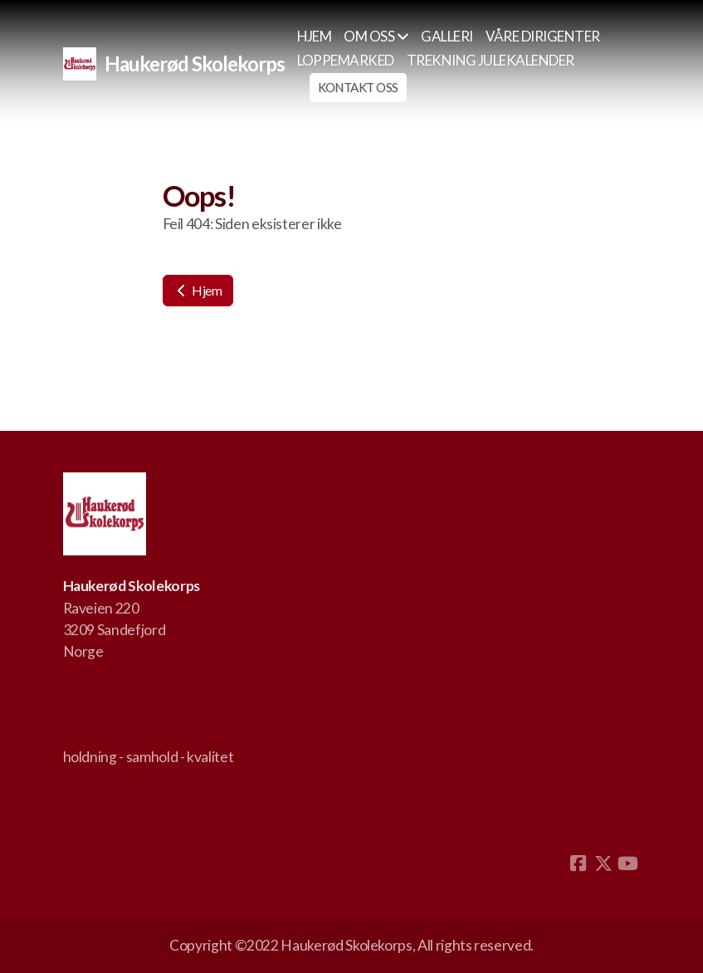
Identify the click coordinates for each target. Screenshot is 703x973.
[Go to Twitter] (603, 863)
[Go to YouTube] (628, 863)
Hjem (197, 290)
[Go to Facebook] (578, 863)
